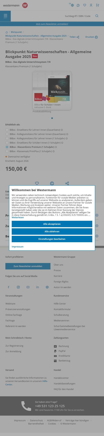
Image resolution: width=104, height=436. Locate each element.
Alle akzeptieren (52, 223)
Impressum (17, 246)
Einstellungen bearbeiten (52, 239)
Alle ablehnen (52, 231)
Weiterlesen (18, 217)
